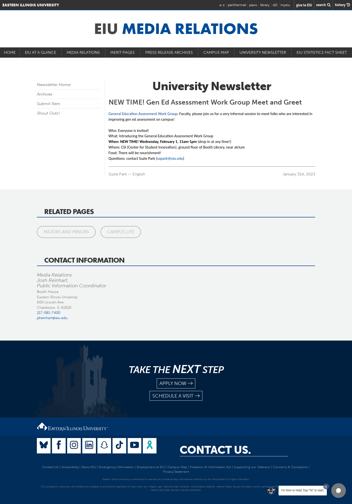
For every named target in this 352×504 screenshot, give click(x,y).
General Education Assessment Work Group (143, 113)
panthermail (237, 5)
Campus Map (216, 52)
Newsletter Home (54, 84)
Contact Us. (215, 450)
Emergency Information (116, 467)
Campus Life (120, 232)
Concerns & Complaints (290, 467)
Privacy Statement (176, 471)
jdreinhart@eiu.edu (52, 318)
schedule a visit (176, 396)
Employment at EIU (151, 467)
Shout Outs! (48, 113)
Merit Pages (122, 52)
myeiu (285, 5)
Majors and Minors (66, 232)
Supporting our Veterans (252, 467)
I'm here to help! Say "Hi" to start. (302, 490)
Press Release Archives (169, 52)
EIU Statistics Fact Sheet (322, 52)
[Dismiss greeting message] (326, 486)
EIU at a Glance (40, 52)
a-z (222, 5)
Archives (44, 94)
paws (253, 5)
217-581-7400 (48, 313)
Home (10, 52)
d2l (275, 5)
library (264, 5)
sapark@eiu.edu (170, 158)
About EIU (89, 467)
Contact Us (50, 467)
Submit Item (48, 103)
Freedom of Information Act (210, 467)
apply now (176, 383)
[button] (338, 490)
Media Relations (83, 52)
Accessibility (70, 467)
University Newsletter (262, 52)
